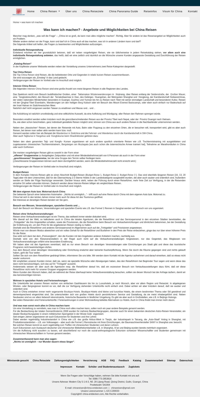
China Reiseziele (92, 11)
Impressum (66, 367)
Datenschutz (186, 360)
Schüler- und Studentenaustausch (106, 367)
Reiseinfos (150, 11)
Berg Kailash (84, 102)
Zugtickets (134, 367)
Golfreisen (29, 147)
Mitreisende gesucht (18, 360)
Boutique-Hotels (72, 292)
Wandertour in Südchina (68, 133)
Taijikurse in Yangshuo (35, 136)
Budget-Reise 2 (110, 175)
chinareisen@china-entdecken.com (90, 388)
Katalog (137, 360)
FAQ (112, 360)
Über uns (71, 11)
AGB (103, 360)
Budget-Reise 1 (94, 175)
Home (31, 11)
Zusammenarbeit (154, 360)
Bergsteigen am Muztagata (75, 144)
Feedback (124, 360)
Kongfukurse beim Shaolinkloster (67, 136)
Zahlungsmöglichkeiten (66, 360)
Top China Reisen (25, 75)
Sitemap (171, 360)
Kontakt (193, 11)
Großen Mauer (177, 94)
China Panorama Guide (123, 11)
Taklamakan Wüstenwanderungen (94, 94)
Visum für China (172, 11)
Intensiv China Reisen (38, 89)
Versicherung (90, 360)
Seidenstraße (157, 94)
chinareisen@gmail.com (123, 388)
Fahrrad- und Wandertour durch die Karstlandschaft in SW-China (120, 133)
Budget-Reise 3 (127, 175)
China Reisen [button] (49, 11)
